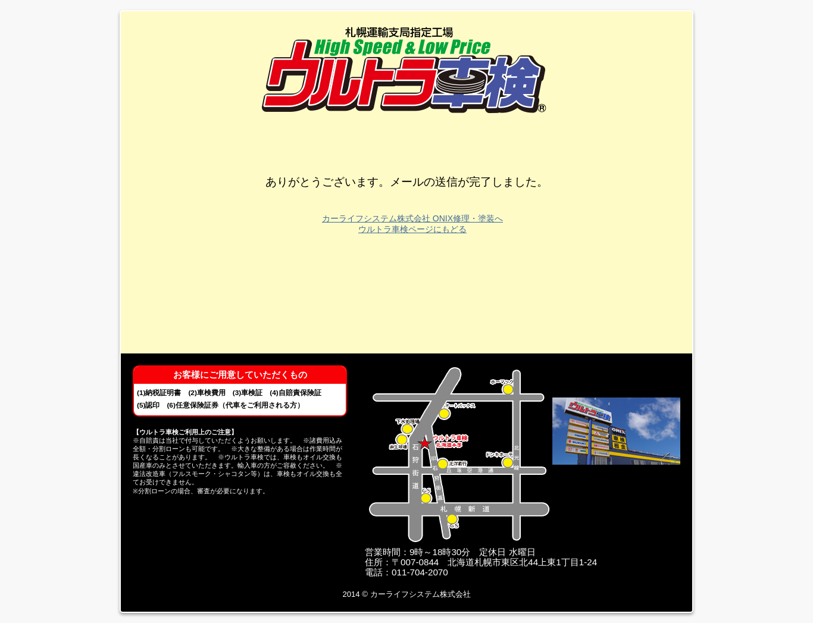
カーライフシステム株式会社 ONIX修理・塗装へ (412, 218)
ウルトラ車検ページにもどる (412, 229)
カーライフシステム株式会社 (420, 594)
